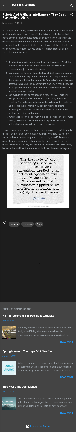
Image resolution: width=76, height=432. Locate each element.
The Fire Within (22, 5)
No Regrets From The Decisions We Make (28, 315)
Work (39, 224)
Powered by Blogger (38, 426)
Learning (14, 224)
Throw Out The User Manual (20, 386)
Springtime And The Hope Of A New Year (28, 351)
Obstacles (27, 224)
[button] (72, 15)
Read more (67, 341)
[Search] (72, 6)
